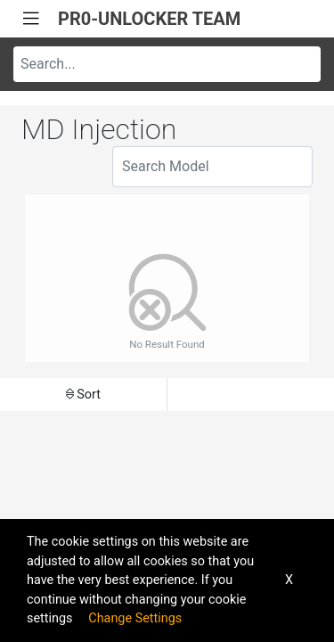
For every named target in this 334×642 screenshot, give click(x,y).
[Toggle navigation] (31, 18)
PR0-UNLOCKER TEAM (149, 18)
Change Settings (135, 618)
